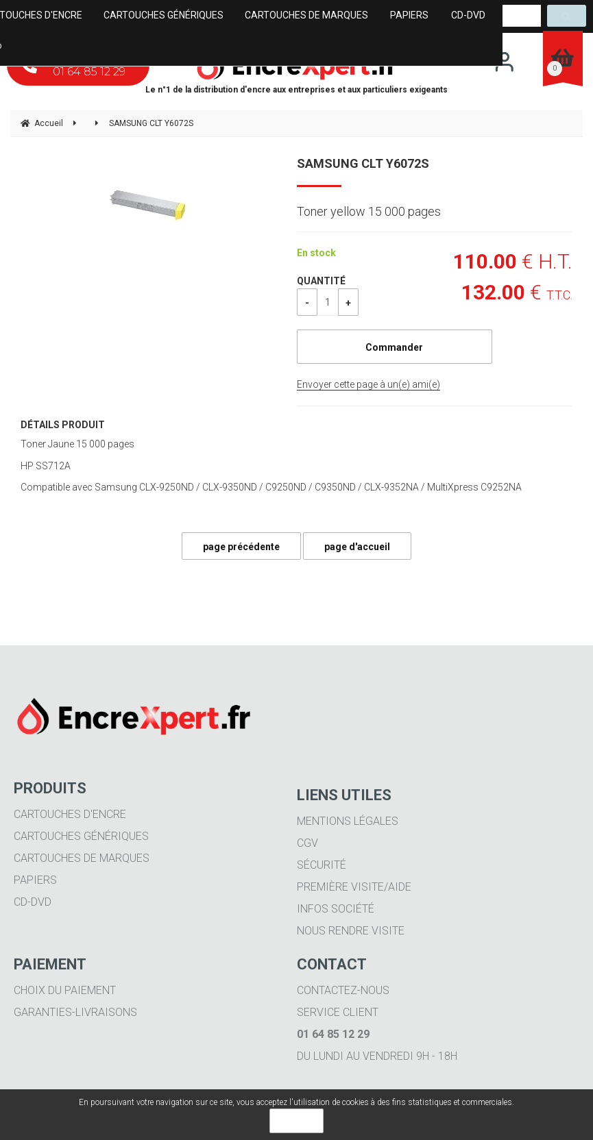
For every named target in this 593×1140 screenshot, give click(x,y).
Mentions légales (347, 821)
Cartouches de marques (81, 858)
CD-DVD (32, 901)
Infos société (335, 908)
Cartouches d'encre (70, 814)
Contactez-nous (343, 990)
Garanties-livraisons (75, 1012)
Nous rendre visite (350, 930)
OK (296, 1121)
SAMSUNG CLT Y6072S (363, 163)
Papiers (35, 880)
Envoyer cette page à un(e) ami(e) (368, 384)
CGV (307, 843)
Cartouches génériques (81, 836)
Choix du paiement (65, 990)
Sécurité (321, 864)
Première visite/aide (354, 886)
